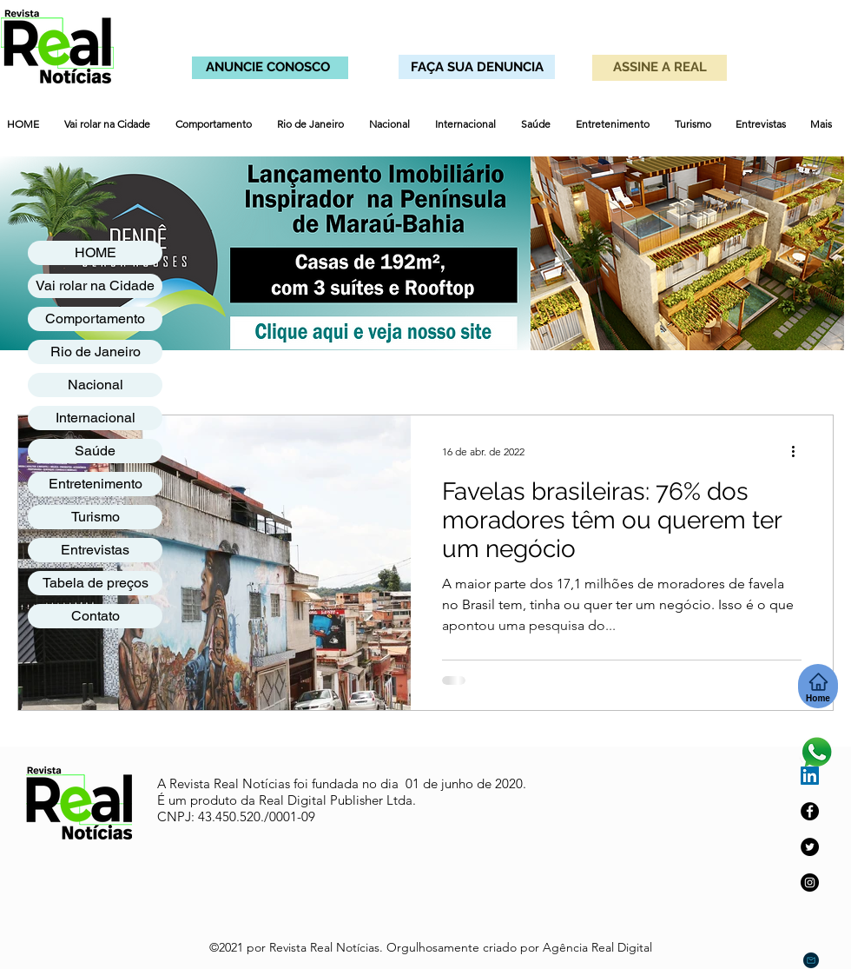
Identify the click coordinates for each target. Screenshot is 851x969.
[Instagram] (810, 882)
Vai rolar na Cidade (95, 285)
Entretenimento (95, 483)
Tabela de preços (95, 582)
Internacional (95, 417)
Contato (95, 615)
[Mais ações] (798, 451)
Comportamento (95, 318)
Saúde (95, 450)
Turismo (95, 516)
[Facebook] (810, 811)
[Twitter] (810, 847)
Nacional (95, 384)
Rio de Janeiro (95, 351)
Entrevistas (95, 549)
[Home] (818, 686)
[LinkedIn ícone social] (810, 776)
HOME (95, 252)
